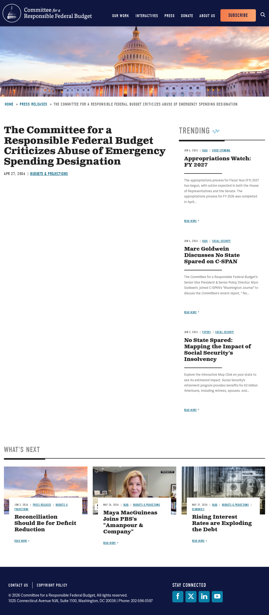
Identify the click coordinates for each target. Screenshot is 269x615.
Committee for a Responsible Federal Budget (47, 13)
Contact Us (18, 585)
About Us (207, 15)
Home (9, 104)
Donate (187, 15)
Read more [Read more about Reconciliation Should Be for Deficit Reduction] (20, 541)
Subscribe (238, 15)
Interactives (147, 15)
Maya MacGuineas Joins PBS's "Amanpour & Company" (130, 522)
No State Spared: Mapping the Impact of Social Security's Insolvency (217, 350)
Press (169, 15)
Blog (205, 150)
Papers (206, 332)
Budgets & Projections (49, 173)
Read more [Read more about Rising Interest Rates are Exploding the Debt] (198, 541)
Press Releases (33, 104)
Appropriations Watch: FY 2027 (217, 162)
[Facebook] (177, 596)
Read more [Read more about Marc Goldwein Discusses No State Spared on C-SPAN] (190, 312)
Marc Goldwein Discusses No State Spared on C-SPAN (212, 255)
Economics (198, 509)
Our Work (120, 15)
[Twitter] (190, 596)
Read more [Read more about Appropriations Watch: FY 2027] (190, 221)
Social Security (221, 241)
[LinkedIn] (204, 596)
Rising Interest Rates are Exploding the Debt (222, 523)
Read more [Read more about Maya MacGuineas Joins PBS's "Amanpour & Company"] (109, 543)
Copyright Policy (52, 585)
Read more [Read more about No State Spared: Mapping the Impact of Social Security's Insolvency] (190, 410)
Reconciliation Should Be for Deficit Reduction (45, 523)
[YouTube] (217, 596)
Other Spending (221, 150)
